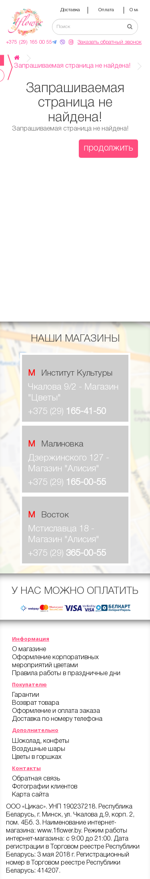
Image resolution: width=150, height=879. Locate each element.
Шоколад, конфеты (40, 741)
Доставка (70, 10)
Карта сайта (30, 795)
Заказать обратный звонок (110, 42)
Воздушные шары (38, 749)
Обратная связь (36, 779)
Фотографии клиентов (44, 787)
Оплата (106, 10)
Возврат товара (35, 703)
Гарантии (25, 695)
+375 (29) (67, 412)
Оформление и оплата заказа (56, 711)
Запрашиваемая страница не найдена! (72, 66)
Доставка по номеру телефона (57, 719)
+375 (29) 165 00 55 (29, 42)
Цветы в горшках (37, 757)
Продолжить (108, 148)
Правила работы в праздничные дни (66, 673)
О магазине (29, 649)
